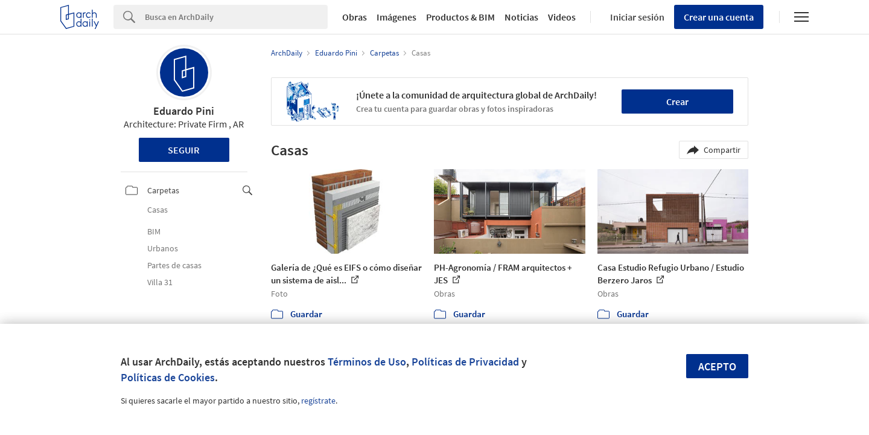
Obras (354, 17)
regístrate (318, 400)
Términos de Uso (367, 362)
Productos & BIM (460, 17)
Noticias (521, 17)
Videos (562, 17)
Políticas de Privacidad (465, 362)
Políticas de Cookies (168, 377)
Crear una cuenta (719, 17)
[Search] (236, 17)
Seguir (184, 150)
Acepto (717, 366)
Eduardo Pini (183, 111)
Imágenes (396, 17)
